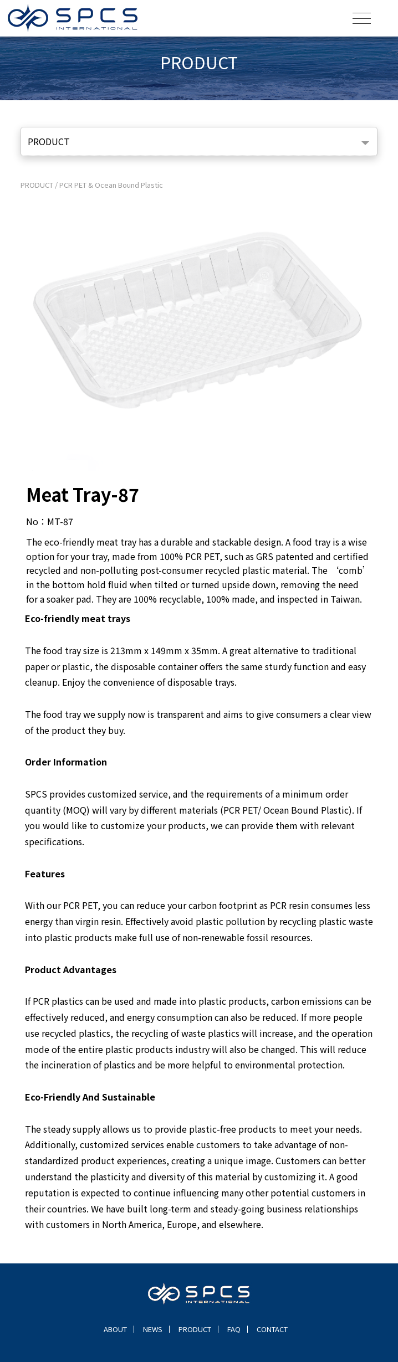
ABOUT (115, 1329)
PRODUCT (49, 141)
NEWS (152, 1329)
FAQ (234, 1329)
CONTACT (272, 1329)
